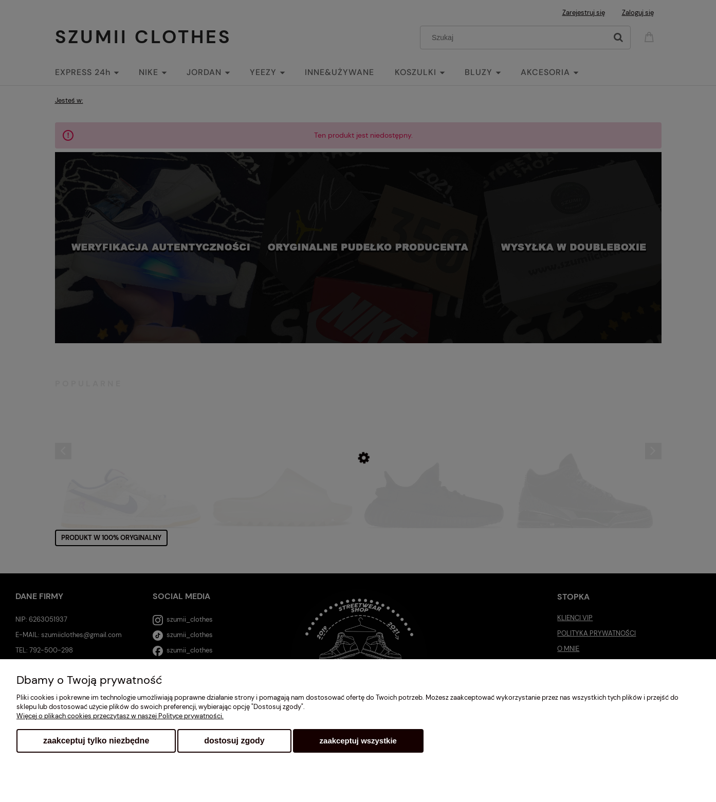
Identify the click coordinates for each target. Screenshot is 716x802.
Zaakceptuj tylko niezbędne (96, 740)
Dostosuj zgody (234, 740)
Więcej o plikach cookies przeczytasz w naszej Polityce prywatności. (120, 716)
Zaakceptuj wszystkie (358, 740)
